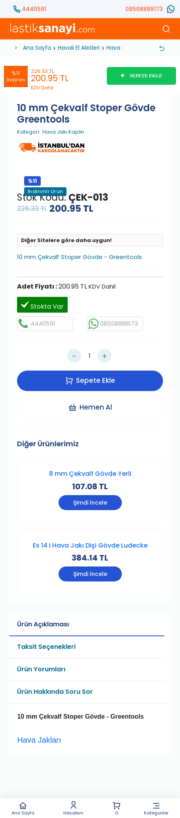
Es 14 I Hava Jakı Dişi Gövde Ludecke (90, 545)
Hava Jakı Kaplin (63, 132)
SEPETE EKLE (141, 75)
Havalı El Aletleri (79, 47)
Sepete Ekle (90, 380)
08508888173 (144, 9)
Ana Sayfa (23, 808)
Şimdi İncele (90, 503)
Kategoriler (156, 808)
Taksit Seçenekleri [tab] (46, 646)
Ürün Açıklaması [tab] (43, 624)
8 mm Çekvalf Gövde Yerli (90, 473)
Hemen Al (90, 407)
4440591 (34, 9)
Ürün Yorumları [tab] (41, 669)
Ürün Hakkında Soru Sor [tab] (55, 691)
